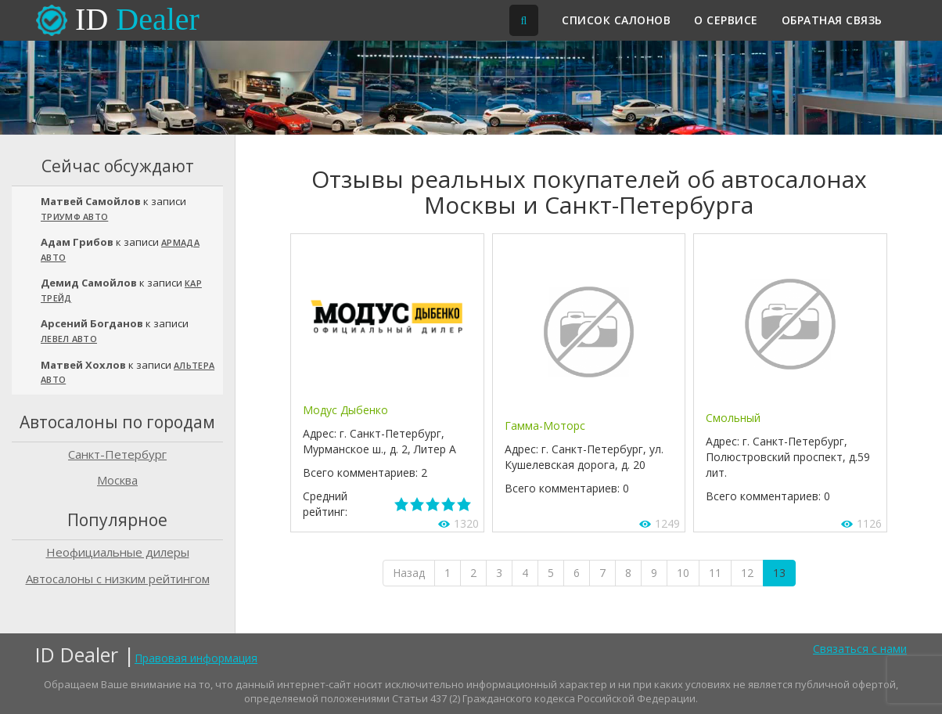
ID (137, 19)
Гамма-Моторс (545, 425)
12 (747, 572)
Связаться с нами (860, 648)
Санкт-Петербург (117, 454)
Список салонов (616, 20)
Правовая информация (196, 658)
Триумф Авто (74, 216)
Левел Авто (69, 338)
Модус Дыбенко (345, 409)
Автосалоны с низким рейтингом (118, 578)
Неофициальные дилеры (117, 552)
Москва (117, 480)
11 (715, 572)
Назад (409, 572)
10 (683, 572)
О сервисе (726, 20)
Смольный (733, 417)
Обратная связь (832, 20)
